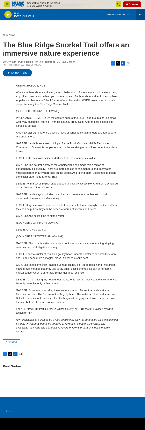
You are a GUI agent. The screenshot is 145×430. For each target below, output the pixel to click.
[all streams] (140, 14)
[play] (8, 14)
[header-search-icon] (118, 4)
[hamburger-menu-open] (7, 4)
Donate (133, 4)
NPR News (9, 35)
